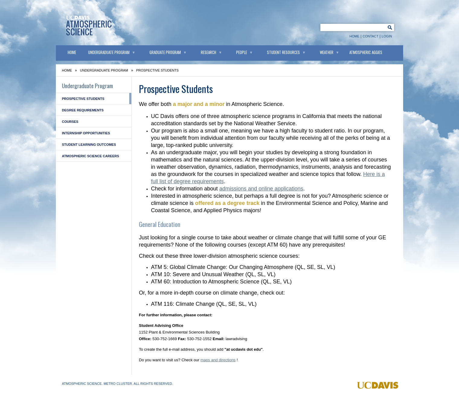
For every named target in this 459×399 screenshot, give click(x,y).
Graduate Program (165, 52)
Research (208, 52)
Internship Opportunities (86, 133)
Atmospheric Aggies (365, 52)
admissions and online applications (261, 189)
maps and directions (218, 360)
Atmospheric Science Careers (90, 156)
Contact (370, 36)
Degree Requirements (83, 110)
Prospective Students (83, 99)
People (241, 52)
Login (387, 36)
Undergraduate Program (109, 52)
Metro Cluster (118, 383)
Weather (326, 52)
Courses (70, 121)
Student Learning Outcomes (89, 144)
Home (354, 36)
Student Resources (283, 52)
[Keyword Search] (352, 27)
